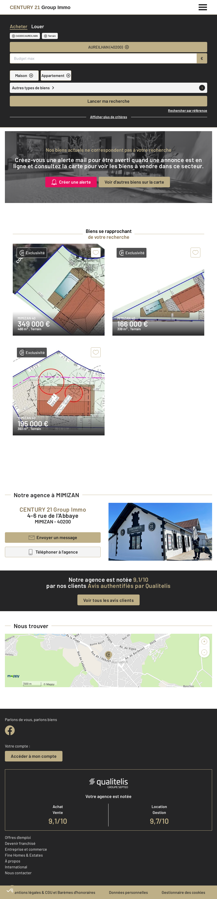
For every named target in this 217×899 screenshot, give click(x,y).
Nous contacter (18, 872)
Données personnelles (128, 892)
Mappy (50, 684)
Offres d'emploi (18, 837)
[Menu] (203, 6)
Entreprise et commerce (26, 849)
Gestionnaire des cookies (183, 892)
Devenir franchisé (20, 843)
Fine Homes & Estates (24, 855)
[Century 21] (40, 7)
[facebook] (10, 730)
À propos (12, 861)
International (16, 866)
